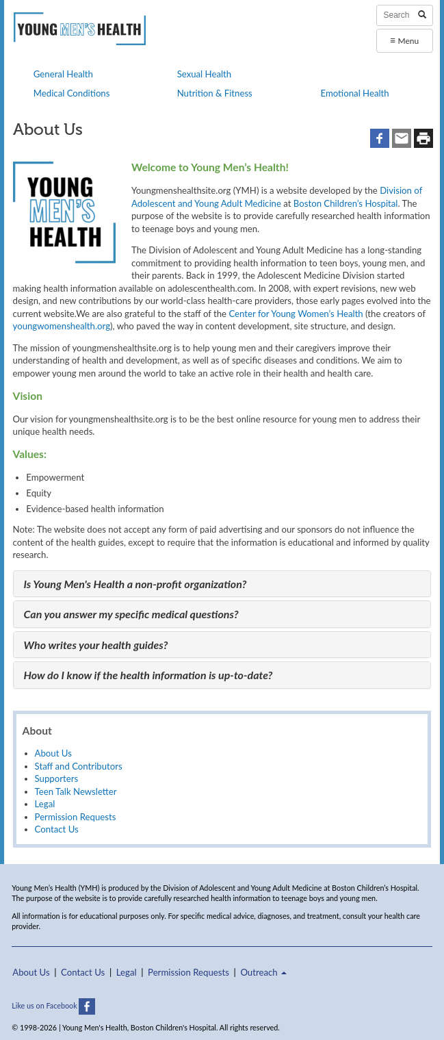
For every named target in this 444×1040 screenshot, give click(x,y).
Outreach (263, 972)
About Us (53, 753)
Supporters (57, 778)
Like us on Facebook (53, 1005)
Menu (404, 40)
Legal (45, 803)
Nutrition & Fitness (214, 93)
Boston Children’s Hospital (345, 203)
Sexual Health (204, 73)
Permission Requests (75, 816)
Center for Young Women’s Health (295, 313)
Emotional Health (354, 93)
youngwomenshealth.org (61, 325)
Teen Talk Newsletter (76, 791)
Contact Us (57, 829)
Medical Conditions (72, 93)
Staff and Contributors (78, 766)
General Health (63, 73)
